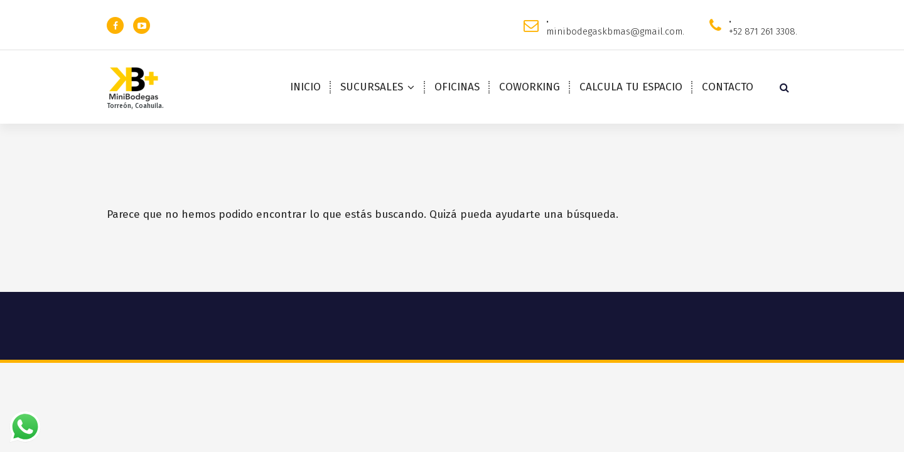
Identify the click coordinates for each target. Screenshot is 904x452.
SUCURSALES (371, 87)
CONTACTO (727, 87)
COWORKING (529, 87)
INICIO (305, 87)
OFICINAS (457, 87)
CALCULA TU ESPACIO (630, 87)
